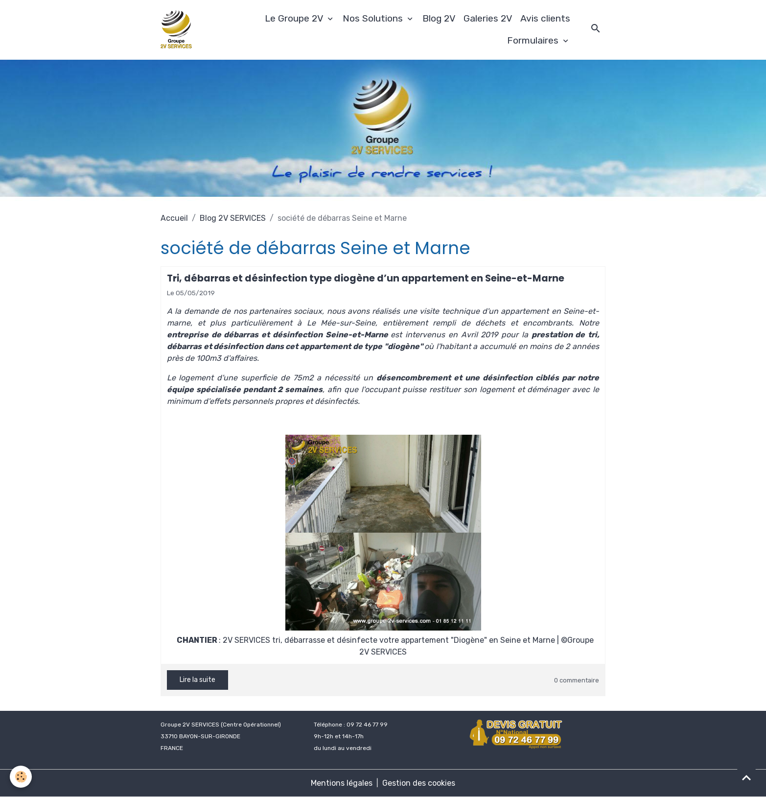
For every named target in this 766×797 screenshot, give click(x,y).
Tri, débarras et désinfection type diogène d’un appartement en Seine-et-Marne (365, 278)
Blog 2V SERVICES (233, 218)
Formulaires (534, 40)
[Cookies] (21, 777)
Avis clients (545, 18)
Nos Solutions (374, 18)
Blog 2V (439, 18)
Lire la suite (197, 680)
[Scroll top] (746, 777)
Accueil (174, 218)
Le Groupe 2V (295, 18)
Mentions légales (341, 783)
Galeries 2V (488, 18)
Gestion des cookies (418, 783)
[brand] (178, 29)
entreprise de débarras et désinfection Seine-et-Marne (277, 334)
